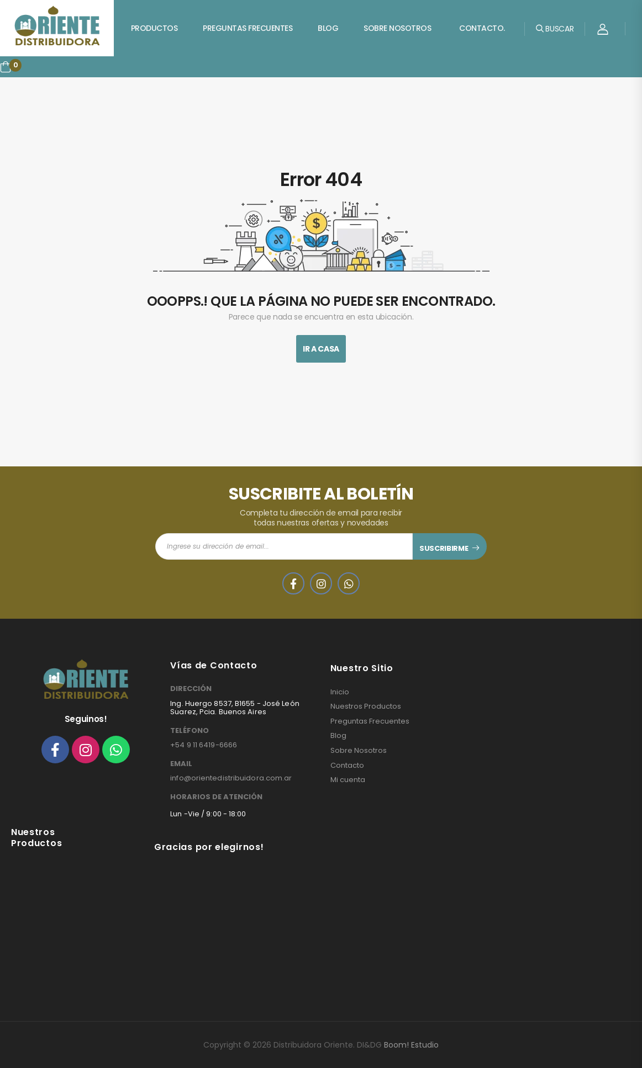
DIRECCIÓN (191, 688)
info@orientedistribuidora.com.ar (231, 778)
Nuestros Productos (365, 706)
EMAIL (181, 763)
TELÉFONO (189, 730)
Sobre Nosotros (397, 28)
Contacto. (482, 28)
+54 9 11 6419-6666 (203, 745)
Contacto (347, 765)
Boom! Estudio (411, 1044)
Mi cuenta (347, 779)
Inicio (339, 692)
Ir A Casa (321, 348)
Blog (328, 28)
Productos (154, 28)
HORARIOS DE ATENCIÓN (216, 797)
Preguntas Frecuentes (247, 28)
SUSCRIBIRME (443, 548)
